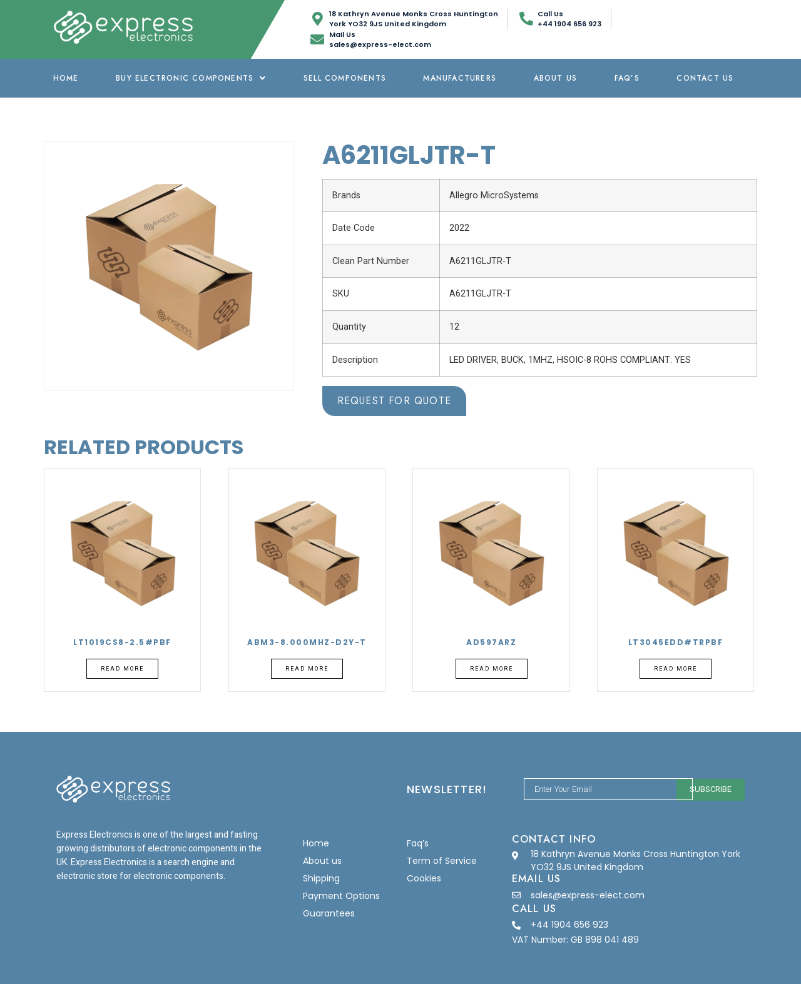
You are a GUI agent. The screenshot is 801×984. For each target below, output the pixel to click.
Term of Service (442, 861)
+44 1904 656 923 (569, 924)
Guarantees (329, 913)
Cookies (424, 878)
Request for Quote (394, 400)
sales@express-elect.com (588, 895)
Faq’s (627, 78)
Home (66, 78)
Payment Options (341, 896)
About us (556, 78)
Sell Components (345, 78)
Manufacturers (459, 78)
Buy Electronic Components (191, 78)
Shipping (321, 878)
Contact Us (704, 78)
